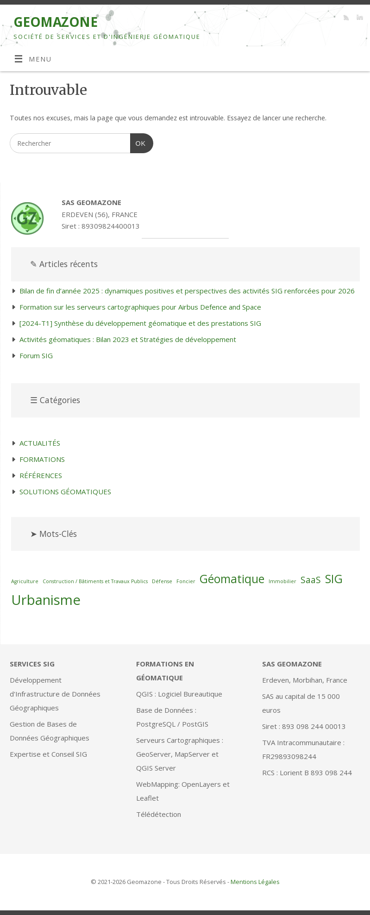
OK (138, 142)
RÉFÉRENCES (40, 475)
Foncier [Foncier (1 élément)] (185, 581)
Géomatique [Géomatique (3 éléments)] (232, 578)
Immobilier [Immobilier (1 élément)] (282, 581)
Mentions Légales (255, 882)
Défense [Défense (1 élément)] (162, 581)
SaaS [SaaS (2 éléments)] (311, 580)
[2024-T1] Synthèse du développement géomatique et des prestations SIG (140, 323)
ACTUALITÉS (39, 443)
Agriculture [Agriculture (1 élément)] (24, 581)
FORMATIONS (42, 459)
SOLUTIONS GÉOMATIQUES (65, 491)
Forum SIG (36, 355)
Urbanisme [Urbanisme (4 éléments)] (46, 600)
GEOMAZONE (55, 22)
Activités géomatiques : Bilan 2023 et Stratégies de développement (127, 339)
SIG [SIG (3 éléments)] (334, 578)
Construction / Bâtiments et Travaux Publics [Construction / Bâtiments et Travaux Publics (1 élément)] (95, 581)
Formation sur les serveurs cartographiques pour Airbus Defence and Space (140, 306)
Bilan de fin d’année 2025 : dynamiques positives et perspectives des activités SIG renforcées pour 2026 (187, 290)
